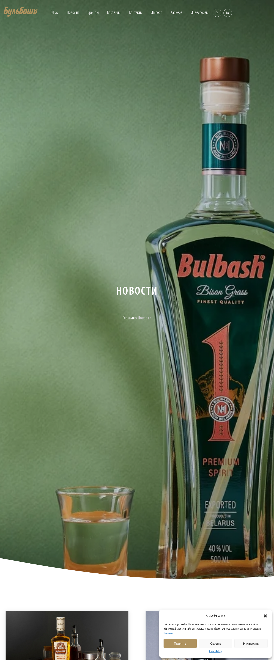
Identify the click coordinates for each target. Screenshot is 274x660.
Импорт (156, 12)
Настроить (251, 643)
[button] (265, 616)
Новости (73, 12)
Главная (129, 318)
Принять (180, 643)
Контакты (135, 12)
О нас (54, 12)
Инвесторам (200, 12)
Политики (169, 633)
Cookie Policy (215, 651)
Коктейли (114, 12)
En (217, 13)
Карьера (176, 12)
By (227, 13)
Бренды (93, 12)
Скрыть (215, 643)
